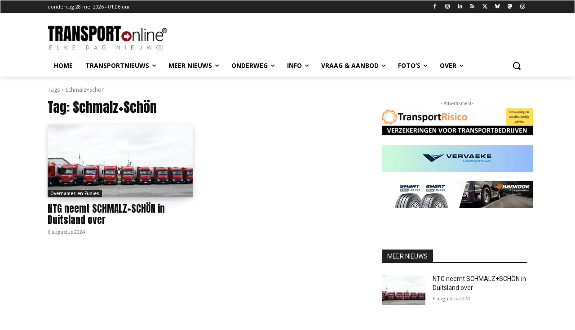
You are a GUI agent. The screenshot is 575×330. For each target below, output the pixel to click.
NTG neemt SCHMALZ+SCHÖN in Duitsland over (106, 214)
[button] (516, 65)
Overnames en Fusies (74, 193)
